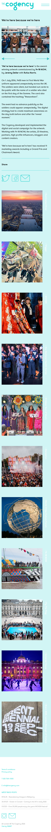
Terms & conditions (8, 769)
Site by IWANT (7, 826)
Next (42, 58)
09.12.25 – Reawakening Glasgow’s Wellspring (18, 797)
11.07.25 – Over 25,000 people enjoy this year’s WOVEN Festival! (25, 806)
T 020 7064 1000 (7, 779)
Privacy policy (7, 772)
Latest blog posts (9, 792)
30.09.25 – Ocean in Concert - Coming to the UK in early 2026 (24, 802)
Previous (8, 58)
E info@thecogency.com (10, 785)
